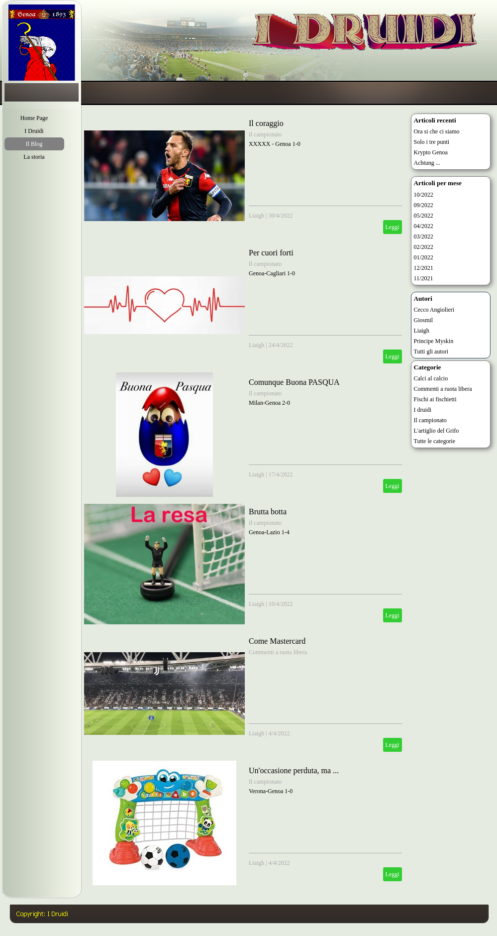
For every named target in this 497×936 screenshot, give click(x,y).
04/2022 (423, 226)
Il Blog (34, 143)
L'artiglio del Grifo (436, 430)
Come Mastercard (277, 641)
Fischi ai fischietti (435, 399)
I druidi (423, 409)
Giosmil (423, 320)
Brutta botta (268, 511)
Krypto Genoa (431, 152)
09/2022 (423, 205)
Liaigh (256, 215)
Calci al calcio (431, 378)
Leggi (392, 227)
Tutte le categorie (435, 441)
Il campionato (265, 134)
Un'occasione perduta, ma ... (294, 770)
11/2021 (423, 278)
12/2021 (423, 267)
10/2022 (423, 194)
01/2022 (423, 257)
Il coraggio (266, 123)
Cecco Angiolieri (434, 309)
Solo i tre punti (432, 141)
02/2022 (423, 246)
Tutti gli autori (431, 351)
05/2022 (423, 215)
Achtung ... (427, 162)
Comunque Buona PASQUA (294, 382)
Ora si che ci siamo (437, 131)
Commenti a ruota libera (278, 652)
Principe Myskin (434, 341)
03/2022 (423, 236)
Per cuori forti (271, 252)
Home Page (34, 118)
